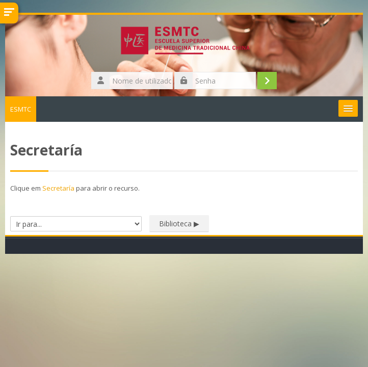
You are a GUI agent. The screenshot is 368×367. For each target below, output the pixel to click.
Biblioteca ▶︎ (179, 223)
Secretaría (58, 188)
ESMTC (20, 109)
